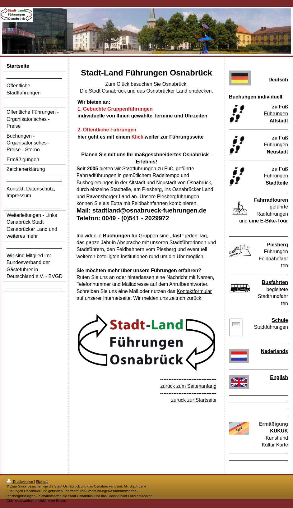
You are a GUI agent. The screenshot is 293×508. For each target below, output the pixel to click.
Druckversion (20, 481)
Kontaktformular (194, 291)
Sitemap (42, 481)
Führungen (276, 113)
